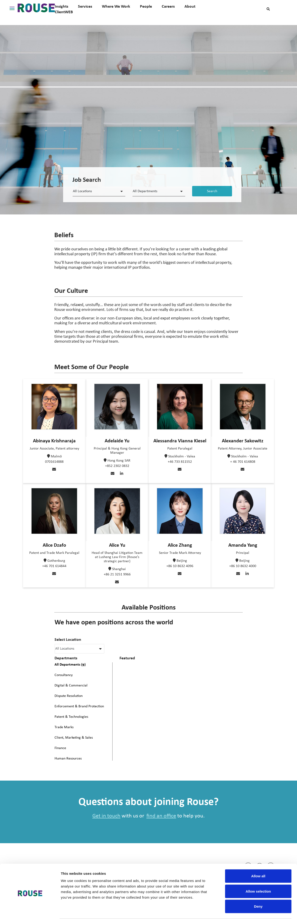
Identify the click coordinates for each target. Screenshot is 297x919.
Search (212, 191)
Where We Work (116, 6)
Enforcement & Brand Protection (79, 706)
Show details (243, 910)
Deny (258, 888)
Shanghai (119, 569)
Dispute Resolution (69, 696)
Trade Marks (64, 727)
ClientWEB (64, 11)
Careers (168, 6)
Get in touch (106, 816)
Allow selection (258, 873)
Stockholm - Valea (181, 456)
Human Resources (68, 758)
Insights (61, 6)
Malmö (56, 456)
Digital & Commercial (71, 685)
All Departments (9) (70, 664)
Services (85, 6)
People (146, 6)
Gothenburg (56, 561)
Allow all (258, 858)
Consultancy (64, 675)
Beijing (182, 561)
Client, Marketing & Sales (74, 738)
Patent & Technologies (71, 717)
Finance (60, 748)
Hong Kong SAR (118, 461)
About (189, 6)
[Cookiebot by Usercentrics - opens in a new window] (30, 909)
